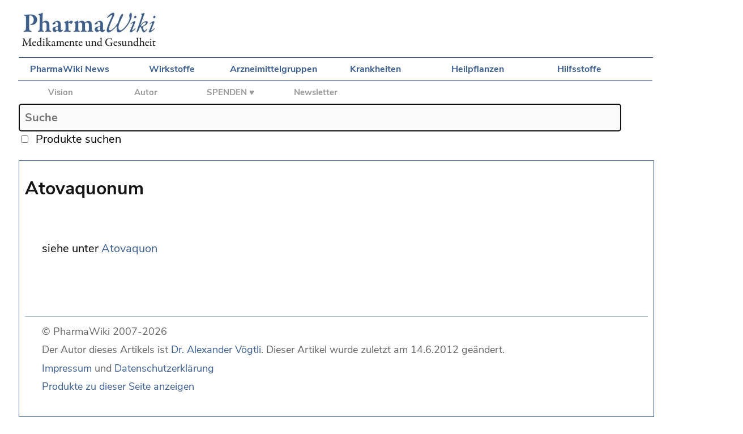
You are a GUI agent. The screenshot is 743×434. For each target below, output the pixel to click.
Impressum (67, 368)
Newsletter (316, 92)
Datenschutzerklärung (164, 368)
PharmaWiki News (69, 69)
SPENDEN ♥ (230, 92)
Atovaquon (129, 248)
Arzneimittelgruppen (273, 69)
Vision (60, 92)
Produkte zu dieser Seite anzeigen (118, 386)
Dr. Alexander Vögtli (216, 349)
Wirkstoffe (172, 69)
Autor (145, 92)
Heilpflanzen (477, 69)
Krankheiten (375, 69)
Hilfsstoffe (579, 69)
